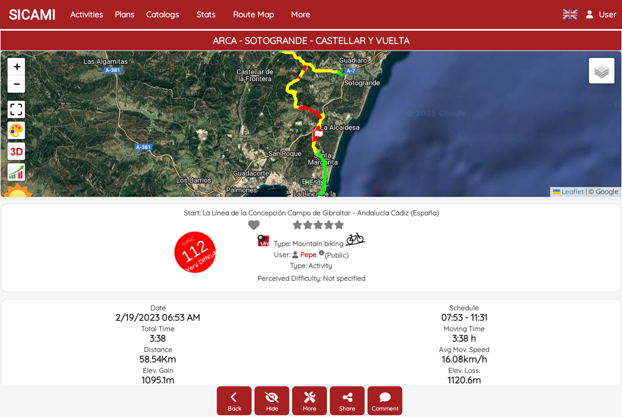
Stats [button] (206, 14)
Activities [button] (86, 14)
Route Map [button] (253, 14)
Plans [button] (124, 14)
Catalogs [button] (162, 14)
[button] (601, 14)
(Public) (336, 255)
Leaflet (568, 191)
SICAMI (32, 15)
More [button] (300, 14)
